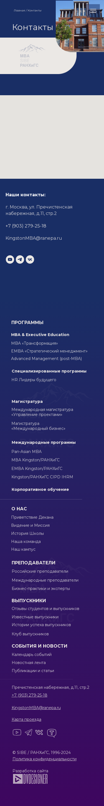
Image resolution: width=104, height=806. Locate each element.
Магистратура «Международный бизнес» (38, 426)
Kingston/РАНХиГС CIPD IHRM (42, 476)
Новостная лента (29, 662)
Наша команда (26, 541)
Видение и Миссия (30, 525)
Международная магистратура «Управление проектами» (42, 412)
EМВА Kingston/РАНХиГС (36, 468)
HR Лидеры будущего (33, 379)
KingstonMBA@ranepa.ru (34, 238)
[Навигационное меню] (93, 11)
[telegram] (20, 259)
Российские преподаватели (40, 571)
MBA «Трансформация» (34, 343)
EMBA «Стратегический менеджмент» (49, 351)
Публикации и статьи (33, 670)
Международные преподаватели (45, 580)
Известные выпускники (35, 616)
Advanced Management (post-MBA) (46, 358)
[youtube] (10, 259)
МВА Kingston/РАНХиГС (35, 459)
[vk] (30, 259)
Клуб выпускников (30, 633)
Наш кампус (23, 549)
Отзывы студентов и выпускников (45, 608)
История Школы (27, 533)
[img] (30, 779)
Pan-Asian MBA (26, 451)
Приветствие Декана (32, 517)
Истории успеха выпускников (41, 624)
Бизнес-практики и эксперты (41, 588)
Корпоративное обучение (40, 489)
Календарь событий (32, 654)
